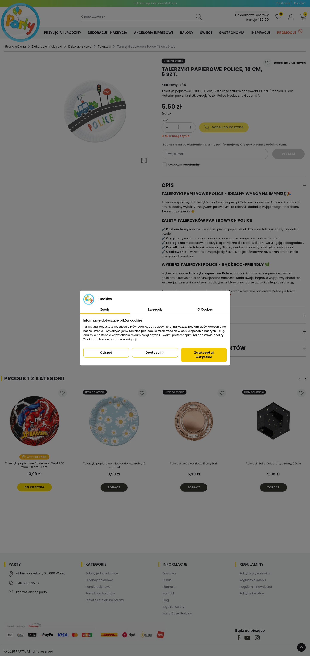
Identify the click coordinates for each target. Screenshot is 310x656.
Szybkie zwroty (173, 607)
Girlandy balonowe (99, 580)
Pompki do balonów (100, 593)
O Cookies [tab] (205, 309)
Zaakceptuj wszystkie (204, 354)
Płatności (169, 587)
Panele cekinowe (98, 587)
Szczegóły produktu (192, 315)
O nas (167, 580)
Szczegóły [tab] (155, 309)
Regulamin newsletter (256, 587)
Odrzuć (106, 352)
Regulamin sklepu (253, 580)
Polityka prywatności (255, 573)
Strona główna (15, 46)
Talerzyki (104, 46)
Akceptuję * (184, 164)
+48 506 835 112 (27, 583)
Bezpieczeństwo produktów (204, 348)
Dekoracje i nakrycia (47, 46)
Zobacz (114, 487)
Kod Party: (170, 85)
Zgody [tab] (105, 309)
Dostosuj (155, 352)
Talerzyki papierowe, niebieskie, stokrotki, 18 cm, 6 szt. (114, 465)
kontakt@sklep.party (31, 592)
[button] (303, 17)
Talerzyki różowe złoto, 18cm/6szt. (194, 463)
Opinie (170, 331)
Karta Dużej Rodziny (177, 613)
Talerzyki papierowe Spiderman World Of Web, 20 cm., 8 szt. (34, 465)
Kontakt (300, 3)
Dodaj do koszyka (223, 127)
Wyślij (288, 153)
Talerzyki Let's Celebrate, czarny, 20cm (273, 463)
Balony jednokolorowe (102, 573)
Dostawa (283, 3)
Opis (168, 185)
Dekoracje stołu (80, 46)
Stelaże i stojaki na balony (105, 600)
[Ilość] (179, 127)
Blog (166, 600)
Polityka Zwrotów (252, 593)
